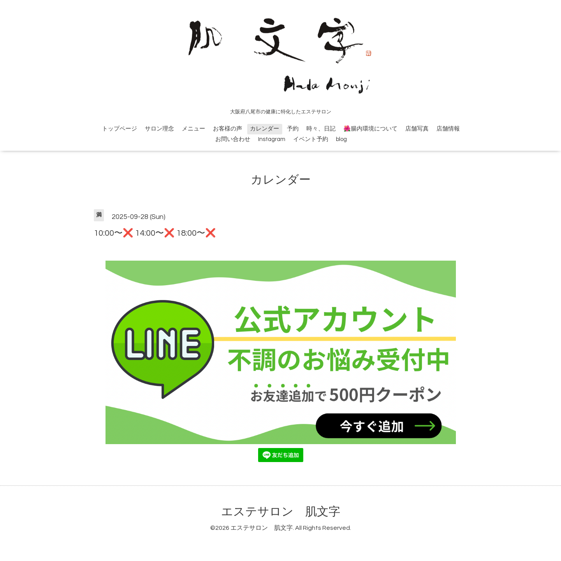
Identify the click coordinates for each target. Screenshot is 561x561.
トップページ (119, 129)
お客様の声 (227, 129)
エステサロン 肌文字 (280, 512)
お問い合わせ (232, 139)
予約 (293, 129)
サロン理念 (159, 129)
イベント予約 (310, 139)
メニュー (193, 129)
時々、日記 (321, 129)
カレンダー (264, 129)
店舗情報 (448, 129)
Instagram (271, 139)
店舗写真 (417, 129)
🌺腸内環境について (370, 129)
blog (341, 139)
